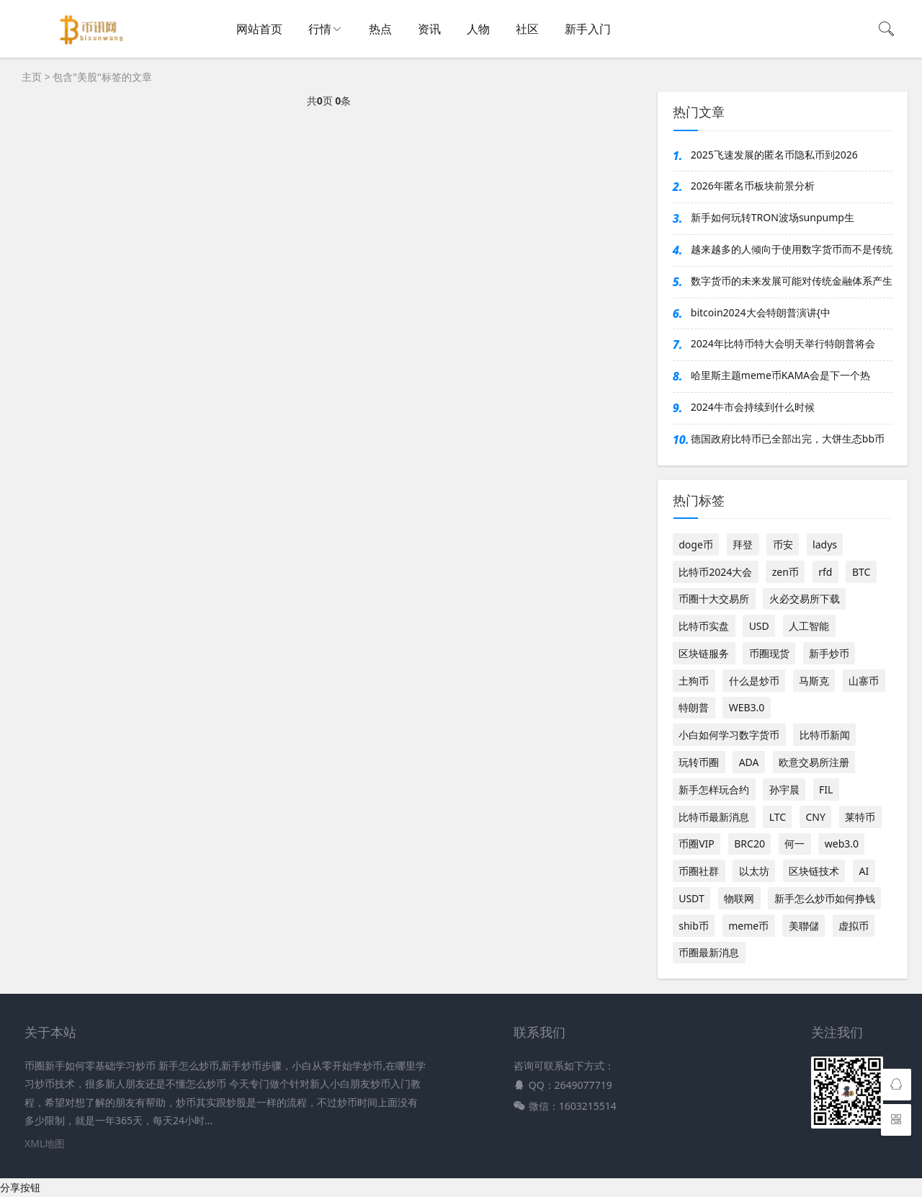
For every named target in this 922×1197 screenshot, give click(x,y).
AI (864, 871)
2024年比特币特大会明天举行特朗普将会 (783, 343)
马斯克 (814, 681)
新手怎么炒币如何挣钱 (824, 898)
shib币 (694, 926)
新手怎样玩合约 (714, 789)
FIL (826, 789)
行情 (319, 29)
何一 (794, 843)
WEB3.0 (747, 707)
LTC (777, 817)
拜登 (743, 544)
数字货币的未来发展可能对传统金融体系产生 (791, 281)
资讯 (429, 29)
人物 (478, 29)
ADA (749, 762)
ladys (825, 544)
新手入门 (588, 29)
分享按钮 (20, 1187)
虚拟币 (853, 926)
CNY (815, 817)
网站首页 (259, 29)
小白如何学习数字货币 (729, 735)
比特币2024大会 (715, 572)
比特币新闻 (825, 735)
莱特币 (860, 817)
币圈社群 (699, 871)
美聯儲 (804, 926)
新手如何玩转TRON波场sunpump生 (772, 217)
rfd (825, 572)
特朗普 (694, 707)
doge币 (696, 544)
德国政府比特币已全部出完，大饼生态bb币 (788, 438)
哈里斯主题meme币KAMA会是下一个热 (780, 375)
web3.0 (842, 843)
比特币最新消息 (714, 817)
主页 (32, 77)
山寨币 (864, 681)
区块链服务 (704, 653)
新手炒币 (829, 653)
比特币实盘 (704, 626)
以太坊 (754, 871)
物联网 (739, 898)
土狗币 (694, 681)
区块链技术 (814, 871)
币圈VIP (697, 843)
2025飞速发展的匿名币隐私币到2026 (774, 154)
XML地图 (44, 1143)
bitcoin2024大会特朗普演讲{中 (761, 312)
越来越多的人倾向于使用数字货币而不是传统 (791, 249)
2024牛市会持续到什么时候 (753, 407)
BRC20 (749, 843)
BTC (861, 572)
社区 (527, 29)
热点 (380, 29)
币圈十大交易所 (714, 598)
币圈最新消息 (709, 952)
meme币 (748, 926)
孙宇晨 (784, 789)
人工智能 (809, 626)
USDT (691, 898)
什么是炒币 (754, 681)
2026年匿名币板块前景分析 (753, 185)
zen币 (785, 572)
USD (759, 626)
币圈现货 (769, 653)
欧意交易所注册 (814, 762)
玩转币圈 (699, 762)
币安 (783, 544)
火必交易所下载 (804, 598)
